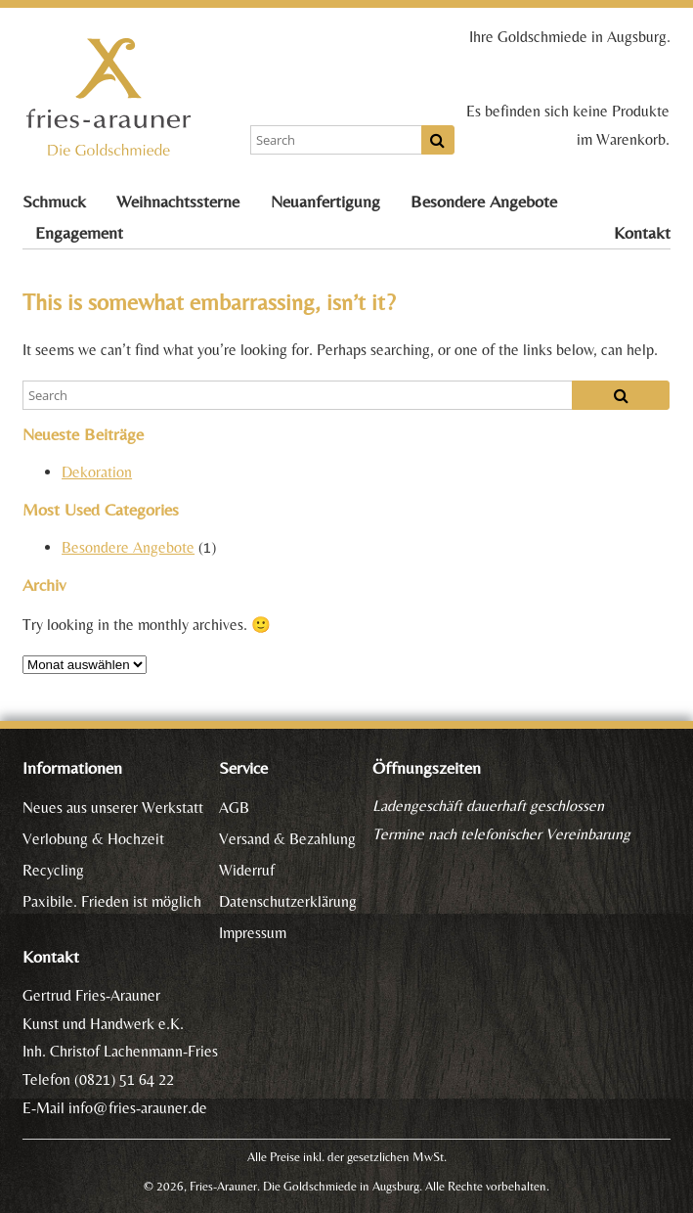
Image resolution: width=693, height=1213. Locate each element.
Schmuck (54, 201)
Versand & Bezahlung (287, 839)
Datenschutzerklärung (288, 901)
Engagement (79, 233)
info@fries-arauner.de (137, 1108)
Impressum (252, 932)
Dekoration (97, 472)
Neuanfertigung (325, 201)
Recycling (53, 870)
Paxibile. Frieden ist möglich (111, 901)
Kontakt (642, 233)
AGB (234, 807)
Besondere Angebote (484, 201)
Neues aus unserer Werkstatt (112, 807)
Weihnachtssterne (177, 201)
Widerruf (247, 870)
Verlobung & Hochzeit (93, 839)
